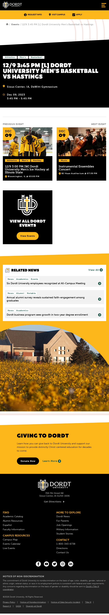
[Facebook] (38, 564)
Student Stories (64, 533)
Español (7, 525)
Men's (23, 57)
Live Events (9, 548)
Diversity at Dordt (34, 606)
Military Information (67, 529)
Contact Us (62, 552)
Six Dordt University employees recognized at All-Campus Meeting (54, 283)
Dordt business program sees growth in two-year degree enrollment (54, 314)
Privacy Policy (9, 602)
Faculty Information (14, 529)
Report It (7, 606)
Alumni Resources (13, 520)
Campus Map (10, 539)
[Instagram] (62, 564)
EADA (18, 606)
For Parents (62, 520)
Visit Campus (57, 14)
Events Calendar (12, 543)
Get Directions (54, 501)
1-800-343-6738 (65, 543)
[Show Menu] (103, 5)
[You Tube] (46, 564)
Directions (62, 548)
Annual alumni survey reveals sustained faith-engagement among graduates (54, 299)
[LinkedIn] (70, 564)
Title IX (88, 602)
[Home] (7, 24)
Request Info (33, 14)
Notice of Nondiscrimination (33, 602)
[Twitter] (54, 564)
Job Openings (64, 525)
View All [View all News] (95, 269)
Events (15, 24)
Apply (77, 14)
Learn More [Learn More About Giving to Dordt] (52, 461)
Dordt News (63, 516)
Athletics (10, 57)
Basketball (36, 57)
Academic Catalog (13, 516)
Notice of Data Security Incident (65, 602)
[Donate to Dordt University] (28, 461)
